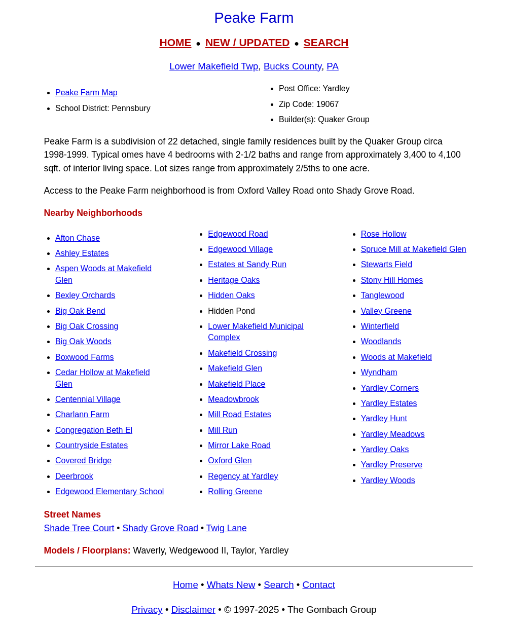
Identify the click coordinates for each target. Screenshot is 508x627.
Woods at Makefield (396, 357)
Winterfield (380, 326)
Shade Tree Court (79, 528)
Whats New (231, 584)
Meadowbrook (233, 399)
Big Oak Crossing (87, 326)
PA (332, 66)
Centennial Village (88, 399)
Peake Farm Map (86, 92)
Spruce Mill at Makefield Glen (413, 249)
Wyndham (379, 372)
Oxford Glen (229, 460)
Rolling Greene (235, 491)
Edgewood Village (240, 249)
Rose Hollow (384, 234)
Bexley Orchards (85, 295)
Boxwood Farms (84, 357)
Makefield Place (236, 384)
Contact (319, 584)
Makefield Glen (235, 368)
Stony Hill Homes (392, 280)
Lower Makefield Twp (213, 66)
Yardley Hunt (384, 418)
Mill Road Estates (239, 414)
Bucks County (292, 66)
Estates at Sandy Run (247, 264)
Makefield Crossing (242, 353)
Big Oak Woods (83, 341)
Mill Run (222, 430)
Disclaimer (193, 609)
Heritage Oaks (234, 280)
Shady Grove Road (160, 528)
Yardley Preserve (392, 464)
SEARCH (326, 42)
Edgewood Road (238, 234)
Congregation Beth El (93, 430)
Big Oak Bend (80, 311)
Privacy (146, 609)
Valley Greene (386, 311)
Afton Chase (77, 238)
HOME (175, 42)
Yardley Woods (388, 480)
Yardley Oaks (385, 449)
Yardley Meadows (393, 434)
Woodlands (381, 341)
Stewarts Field (386, 264)
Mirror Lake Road (239, 445)
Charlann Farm (82, 414)
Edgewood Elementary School (109, 491)
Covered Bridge (83, 460)
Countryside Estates (91, 445)
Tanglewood (382, 295)
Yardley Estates (389, 403)
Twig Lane (226, 528)
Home (185, 584)
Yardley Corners (390, 388)
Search (279, 584)
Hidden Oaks (231, 295)
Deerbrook (74, 476)
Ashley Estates (82, 253)
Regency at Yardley (243, 476)
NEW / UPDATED (247, 42)
